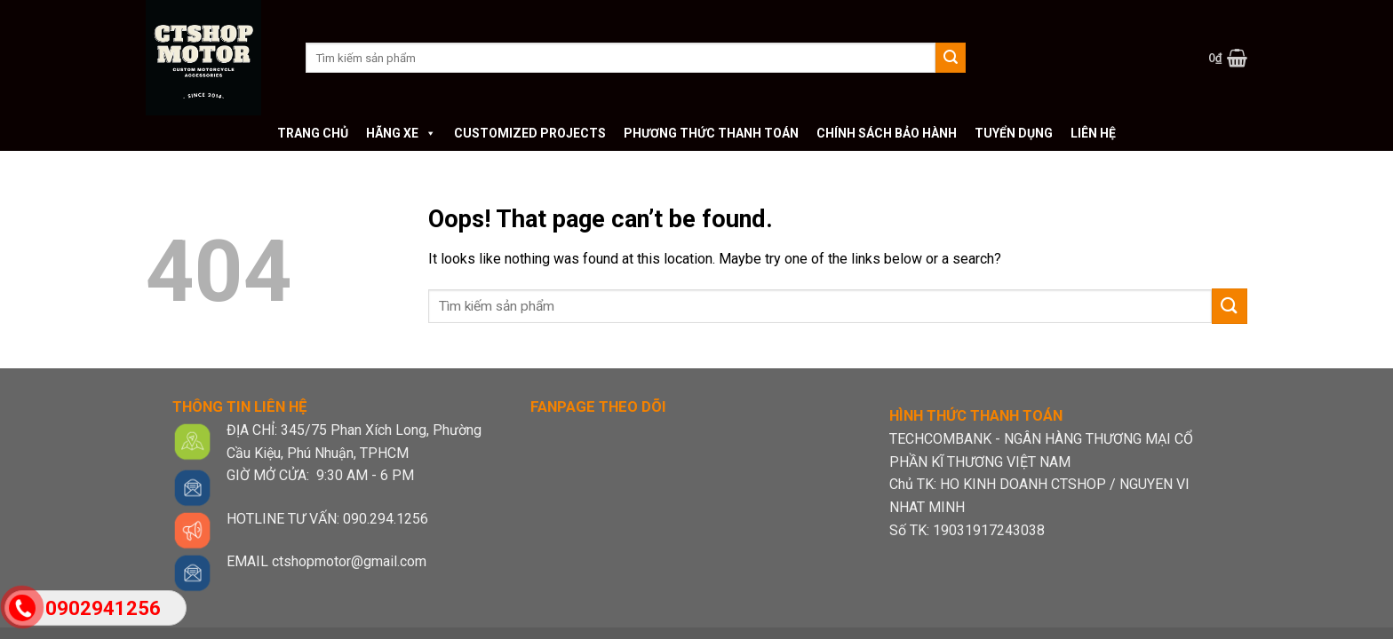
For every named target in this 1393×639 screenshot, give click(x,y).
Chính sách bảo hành (886, 133)
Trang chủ (312, 133)
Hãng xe (401, 133)
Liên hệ (1093, 133)
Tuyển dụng (1014, 133)
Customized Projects (530, 133)
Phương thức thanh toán (711, 133)
